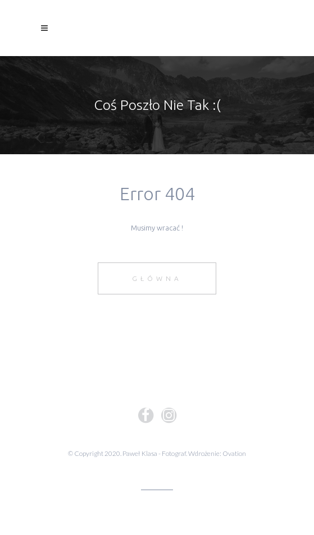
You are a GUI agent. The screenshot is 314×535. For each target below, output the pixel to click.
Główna (157, 278)
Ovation (234, 453)
